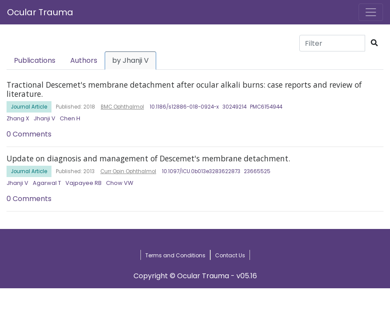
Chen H (70, 118)
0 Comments (29, 134)
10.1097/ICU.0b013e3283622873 (201, 171)
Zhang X (18, 118)
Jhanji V (44, 118)
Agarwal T (47, 183)
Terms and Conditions (175, 255)
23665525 (257, 171)
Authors (83, 60)
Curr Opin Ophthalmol (128, 171)
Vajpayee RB (83, 183)
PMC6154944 (266, 106)
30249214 (234, 106)
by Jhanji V (130, 60)
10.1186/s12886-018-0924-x (184, 106)
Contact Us (230, 255)
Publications (34, 60)
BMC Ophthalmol (122, 106)
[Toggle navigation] (371, 12)
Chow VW (119, 183)
